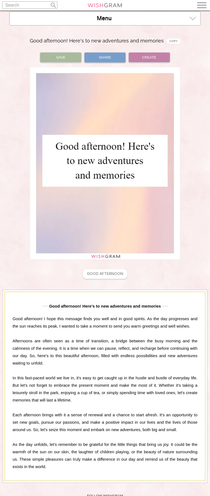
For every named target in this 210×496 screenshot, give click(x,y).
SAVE (61, 57)
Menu (146, 18)
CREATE (149, 57)
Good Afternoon (105, 274)
